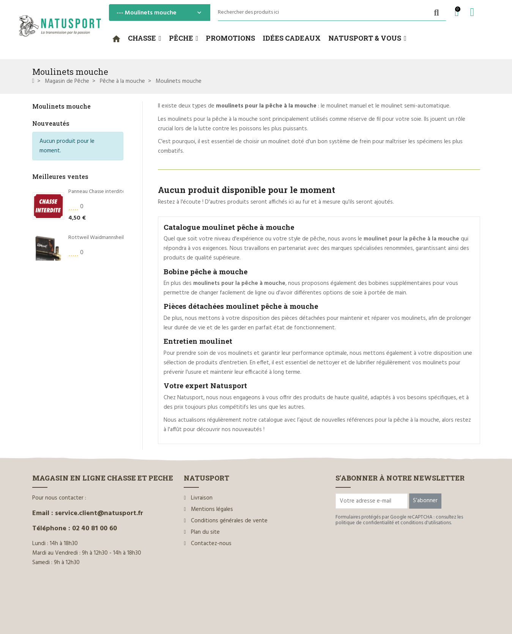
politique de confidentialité (365, 523)
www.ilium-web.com (177, 612)
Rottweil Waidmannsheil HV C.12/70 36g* (114, 239)
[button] (144, 38)
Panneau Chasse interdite (96, 193)
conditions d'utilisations (425, 523)
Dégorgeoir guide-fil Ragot (99, 285)
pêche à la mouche (416, 420)
